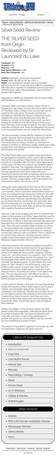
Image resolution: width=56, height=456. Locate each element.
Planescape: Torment (19, 426)
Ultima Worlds (16, 22)
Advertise (46, 448)
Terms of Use (21, 448)
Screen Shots (15, 385)
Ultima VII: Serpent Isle (35, 22)
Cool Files (13, 354)
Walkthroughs (16, 401)
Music (11, 380)
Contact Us (31, 448)
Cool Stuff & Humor (18, 359)
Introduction (15, 344)
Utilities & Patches (18, 395)
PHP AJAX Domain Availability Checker (29, 421)
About (50, 22)
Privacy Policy (10, 448)
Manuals (12, 369)
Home (5, 22)
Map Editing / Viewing (20, 375)
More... (11, 436)
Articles (12, 416)
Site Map (39, 448)
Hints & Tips (14, 364)
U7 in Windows (16, 390)
